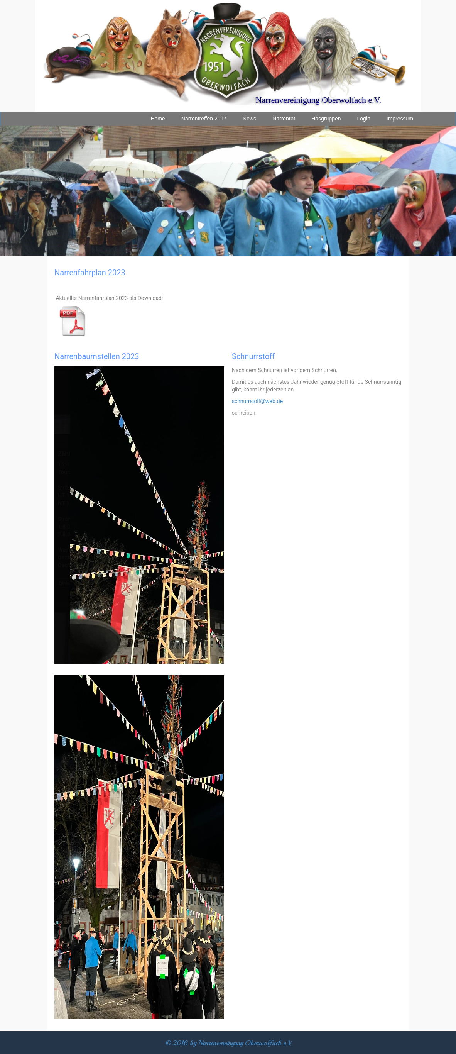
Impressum (400, 118)
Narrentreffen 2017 (203, 118)
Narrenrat (283, 118)
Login (363, 118)
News (249, 118)
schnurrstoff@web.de (257, 401)
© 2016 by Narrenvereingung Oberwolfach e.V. (229, 1043)
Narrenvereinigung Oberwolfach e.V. (319, 100)
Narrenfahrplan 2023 (89, 272)
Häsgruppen (326, 118)
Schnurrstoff (253, 356)
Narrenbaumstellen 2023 (96, 356)
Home (157, 118)
